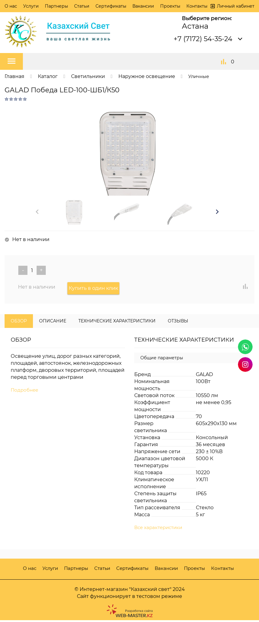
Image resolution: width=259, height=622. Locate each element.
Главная (14, 76)
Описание (52, 322)
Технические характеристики (117, 322)
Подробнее (25, 392)
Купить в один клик (94, 290)
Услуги (31, 6)
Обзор (19, 322)
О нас (11, 6)
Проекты (170, 6)
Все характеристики (160, 529)
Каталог (48, 76)
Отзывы (178, 322)
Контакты (196, 6)
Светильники (88, 76)
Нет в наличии (36, 290)
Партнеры (56, 6)
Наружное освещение (146, 76)
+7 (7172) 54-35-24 (203, 39)
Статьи (81, 6)
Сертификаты (110, 6)
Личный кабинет (235, 6)
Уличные (199, 76)
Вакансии (143, 6)
